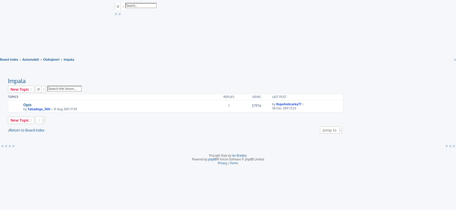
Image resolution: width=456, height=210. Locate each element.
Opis (27, 104)
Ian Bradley (239, 155)
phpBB (212, 159)
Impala (17, 81)
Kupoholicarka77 (288, 104)
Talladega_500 (39, 109)
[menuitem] (116, 13)
